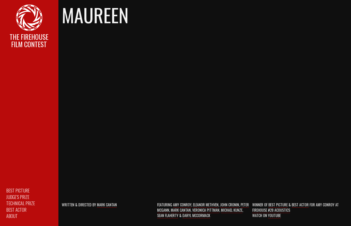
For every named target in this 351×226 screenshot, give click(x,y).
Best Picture (18, 190)
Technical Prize (20, 203)
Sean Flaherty (167, 215)
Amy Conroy (182, 204)
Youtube (274, 215)
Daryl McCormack (196, 215)
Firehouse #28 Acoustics (271, 210)
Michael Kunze (231, 210)
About (12, 216)
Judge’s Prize (17, 197)
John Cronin (229, 204)
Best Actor (16, 209)
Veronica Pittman (205, 210)
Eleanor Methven (205, 204)
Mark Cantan (107, 204)
